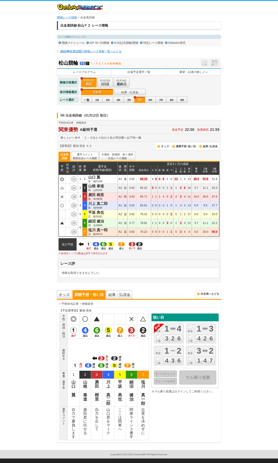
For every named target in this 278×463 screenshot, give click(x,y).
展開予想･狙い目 (186, 146)
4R (129, 100)
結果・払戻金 (129, 92)
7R (161, 100)
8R (172, 100)
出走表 (97, 92)
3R (118, 100)
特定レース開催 (153, 42)
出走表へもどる (210, 293)
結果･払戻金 (210, 146)
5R (139, 99)
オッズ (165, 146)
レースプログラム (84, 72)
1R (97, 100)
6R (150, 100)
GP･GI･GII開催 (99, 42)
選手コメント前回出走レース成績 (85, 156)
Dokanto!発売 (176, 42)
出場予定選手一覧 (138, 72)
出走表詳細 (64, 156)
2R (108, 100)
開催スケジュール (73, 42)
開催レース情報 (67, 17)
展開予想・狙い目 (89, 295)
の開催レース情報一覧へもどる (91, 51)
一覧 (86, 100)
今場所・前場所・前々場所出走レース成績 (117, 156)
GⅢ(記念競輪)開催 (126, 42)
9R (182, 100)
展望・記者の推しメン (193, 72)
